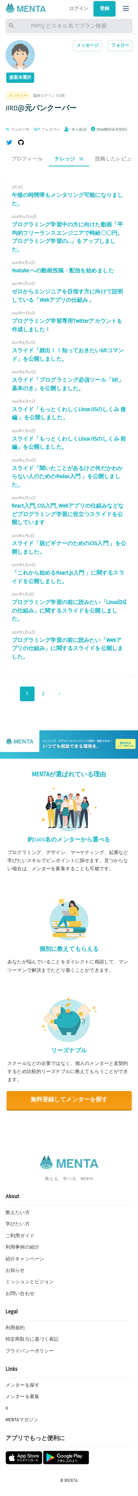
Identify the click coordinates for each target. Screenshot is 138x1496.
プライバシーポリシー (30, 1351)
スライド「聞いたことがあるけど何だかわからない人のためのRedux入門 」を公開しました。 (67, 476)
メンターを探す (22, 1385)
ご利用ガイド (20, 1235)
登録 (104, 8)
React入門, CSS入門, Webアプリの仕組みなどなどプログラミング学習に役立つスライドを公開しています (68, 514)
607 (37, 129)
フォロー (120, 45)
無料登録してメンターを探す (69, 1100)
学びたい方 (18, 1224)
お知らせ (15, 1270)
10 (7, 129)
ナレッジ (68, 159)
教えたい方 (18, 1212)
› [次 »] (59, 694)
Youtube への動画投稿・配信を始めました (63, 271)
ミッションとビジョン (30, 1281)
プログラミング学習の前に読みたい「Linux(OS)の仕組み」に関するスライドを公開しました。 (69, 610)
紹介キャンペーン (25, 1259)
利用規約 (15, 1327)
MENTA (71, 1480)
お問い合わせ (20, 1293)
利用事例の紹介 (22, 1247)
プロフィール (27, 159)
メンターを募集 (22, 1396)
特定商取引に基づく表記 (32, 1339)
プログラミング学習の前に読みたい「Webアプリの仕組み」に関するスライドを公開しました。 (67, 648)
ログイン (79, 8)
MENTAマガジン (22, 1419)
